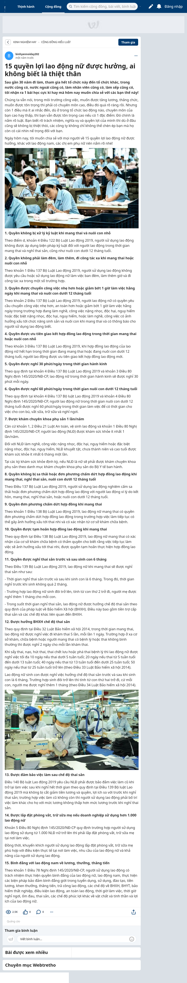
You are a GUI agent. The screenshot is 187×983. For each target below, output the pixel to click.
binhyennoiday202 (27, 54)
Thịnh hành (25, 7)
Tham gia (128, 42)
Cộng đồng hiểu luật (56, 42)
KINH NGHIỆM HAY (24, 42)
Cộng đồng (53, 7)
